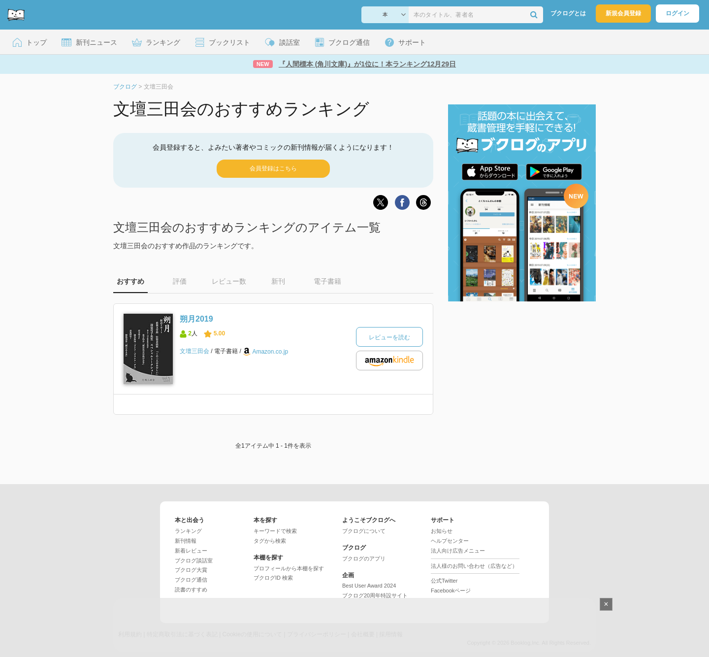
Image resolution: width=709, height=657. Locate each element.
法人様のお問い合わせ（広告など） (474, 566)
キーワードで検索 (275, 531)
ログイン (677, 13)
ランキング (188, 531)
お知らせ (441, 531)
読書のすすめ (191, 589)
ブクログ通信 (191, 580)
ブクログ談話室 (194, 560)
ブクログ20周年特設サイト (375, 595)
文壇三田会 (194, 351)
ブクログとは (568, 13)
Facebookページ (451, 590)
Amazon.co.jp (270, 351)
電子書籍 (327, 281)
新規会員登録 (623, 13)
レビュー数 (229, 281)
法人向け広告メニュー (458, 551)
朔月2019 (196, 319)
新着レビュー (191, 551)
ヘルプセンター (450, 541)
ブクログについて (364, 531)
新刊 (278, 281)
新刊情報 (185, 541)
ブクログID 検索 (273, 578)
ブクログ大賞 (191, 570)
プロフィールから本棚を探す (289, 568)
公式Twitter (444, 581)
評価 (180, 281)
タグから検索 (270, 541)
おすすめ (130, 281)
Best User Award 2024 (369, 586)
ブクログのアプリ (364, 558)
